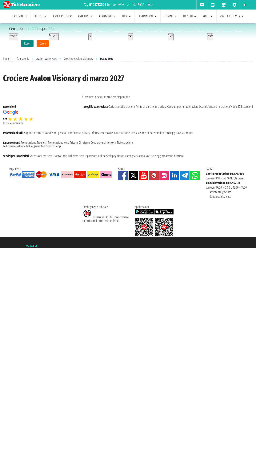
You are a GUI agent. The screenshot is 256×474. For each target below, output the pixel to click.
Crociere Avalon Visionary (78, 59)
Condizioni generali (56, 133)
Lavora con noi (184, 133)
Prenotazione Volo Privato (63, 142)
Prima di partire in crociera (151, 106)
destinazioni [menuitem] (147, 16)
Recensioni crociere (41, 156)
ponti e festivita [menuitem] (232, 16)
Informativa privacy (79, 133)
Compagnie (23, 59)
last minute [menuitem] (19, 16)
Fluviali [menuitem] (170, 16)
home (6, 59)
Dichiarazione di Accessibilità (147, 133)
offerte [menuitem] (40, 16)
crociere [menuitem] (85, 16)
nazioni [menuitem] (190, 16)
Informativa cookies (102, 133)
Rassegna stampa (135, 156)
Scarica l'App (53, 146)
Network (111, 142)
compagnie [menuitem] (107, 16)
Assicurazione (122, 133)
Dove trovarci (98, 142)
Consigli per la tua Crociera (182, 106)
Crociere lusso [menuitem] (62, 16)
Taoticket (31, 246)
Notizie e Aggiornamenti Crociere (165, 156)
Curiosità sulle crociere (121, 106)
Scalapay (111, 156)
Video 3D (235, 106)
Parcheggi (170, 133)
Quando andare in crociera (214, 106)
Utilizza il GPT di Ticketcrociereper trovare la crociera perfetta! (106, 219)
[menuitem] (201, 5)
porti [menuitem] (208, 16)
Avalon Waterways (46, 59)
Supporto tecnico (34, 133)
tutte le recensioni (13, 123)
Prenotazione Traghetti (34, 142)
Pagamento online (95, 156)
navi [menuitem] (126, 16)
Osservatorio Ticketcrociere (68, 156)
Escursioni (247, 106)
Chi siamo (84, 142)
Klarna (120, 156)
